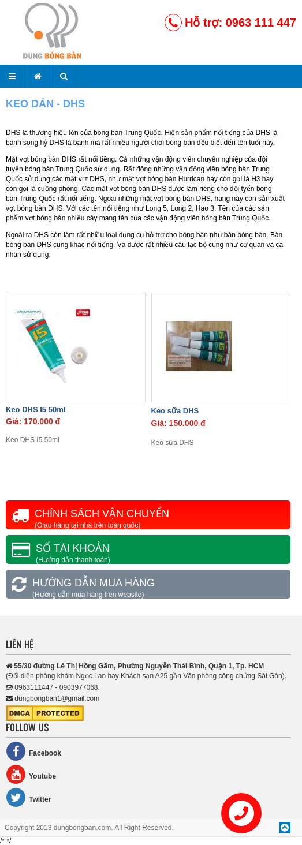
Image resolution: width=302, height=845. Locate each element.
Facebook (33, 751)
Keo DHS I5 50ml (35, 409)
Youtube (31, 774)
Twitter (28, 797)
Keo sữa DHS (175, 410)
